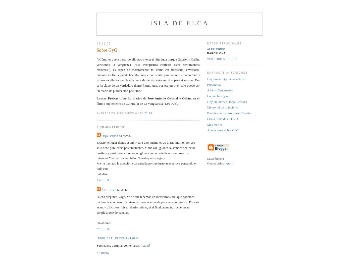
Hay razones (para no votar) (225, 79)
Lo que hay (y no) (219, 96)
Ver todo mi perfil (222, 59)
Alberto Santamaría (220, 90)
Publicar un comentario (118, 238)
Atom (145, 245)
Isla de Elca (179, 23)
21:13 (148, 113)
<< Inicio (103, 253)
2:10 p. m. (103, 229)
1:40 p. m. (103, 180)
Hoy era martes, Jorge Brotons (227, 102)
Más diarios (215, 125)
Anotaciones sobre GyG (223, 130)
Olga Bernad (109, 136)
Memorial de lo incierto (222, 107)
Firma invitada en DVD (222, 119)
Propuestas (214, 84)
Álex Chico (109, 190)
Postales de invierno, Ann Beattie (229, 113)
